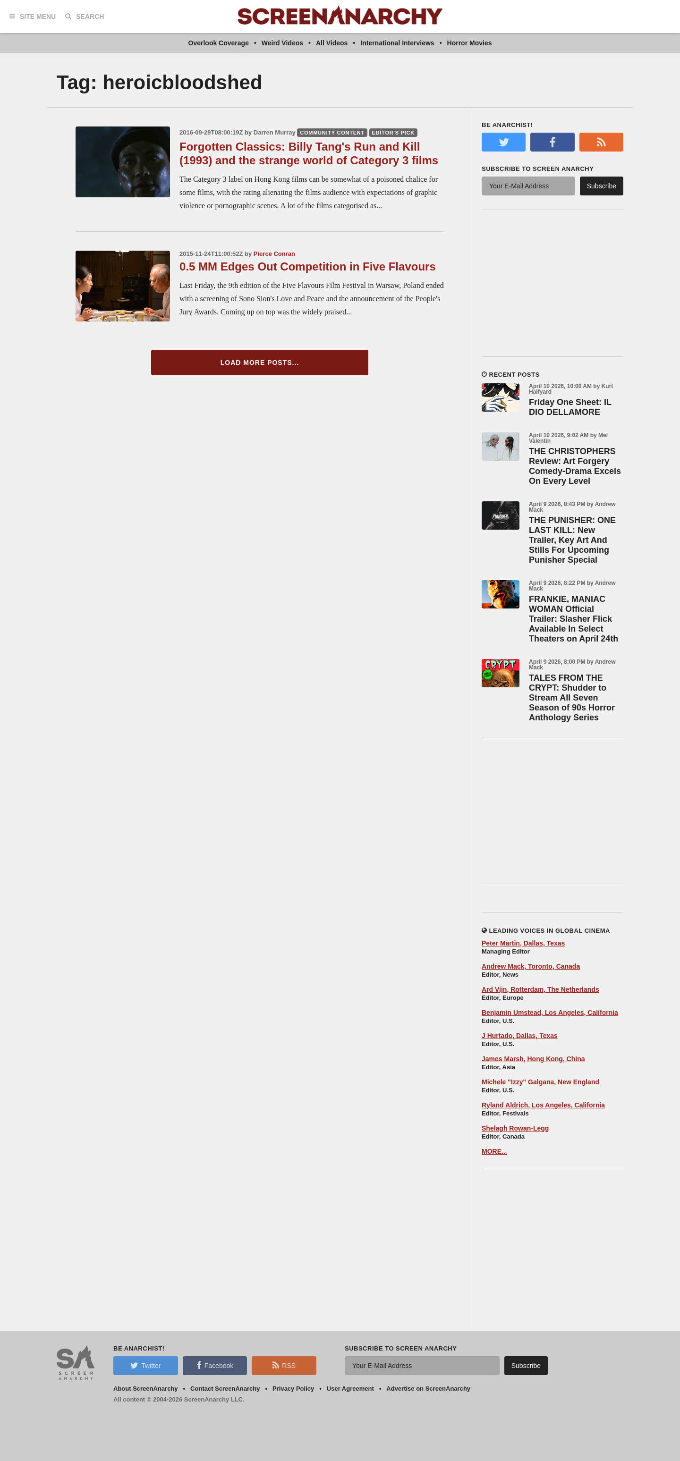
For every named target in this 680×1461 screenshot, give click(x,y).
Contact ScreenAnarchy (225, 1388)
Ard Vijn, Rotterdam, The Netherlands (540, 989)
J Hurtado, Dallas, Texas (520, 1035)
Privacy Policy (293, 1388)
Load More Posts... (260, 362)
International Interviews (397, 43)
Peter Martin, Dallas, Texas (523, 943)
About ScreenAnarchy (145, 1388)
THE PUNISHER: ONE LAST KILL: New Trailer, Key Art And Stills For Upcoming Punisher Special (572, 540)
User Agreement (350, 1388)
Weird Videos (282, 43)
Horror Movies (469, 43)
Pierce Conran (274, 253)
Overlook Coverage (218, 43)
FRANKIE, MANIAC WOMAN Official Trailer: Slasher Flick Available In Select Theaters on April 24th (573, 618)
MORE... (494, 1151)
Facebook (214, 1365)
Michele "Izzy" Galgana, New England (540, 1082)
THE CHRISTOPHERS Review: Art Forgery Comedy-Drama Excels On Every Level (575, 466)
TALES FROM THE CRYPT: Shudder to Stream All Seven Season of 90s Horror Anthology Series (572, 697)
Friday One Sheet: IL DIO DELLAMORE (570, 407)
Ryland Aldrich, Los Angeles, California (543, 1105)
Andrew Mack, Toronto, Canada (531, 966)
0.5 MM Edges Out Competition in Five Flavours (307, 266)
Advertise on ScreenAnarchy (428, 1388)
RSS (284, 1365)
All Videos (332, 43)
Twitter (145, 1365)
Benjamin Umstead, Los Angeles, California (550, 1012)
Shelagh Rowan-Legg (515, 1128)
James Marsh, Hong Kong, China (533, 1059)
